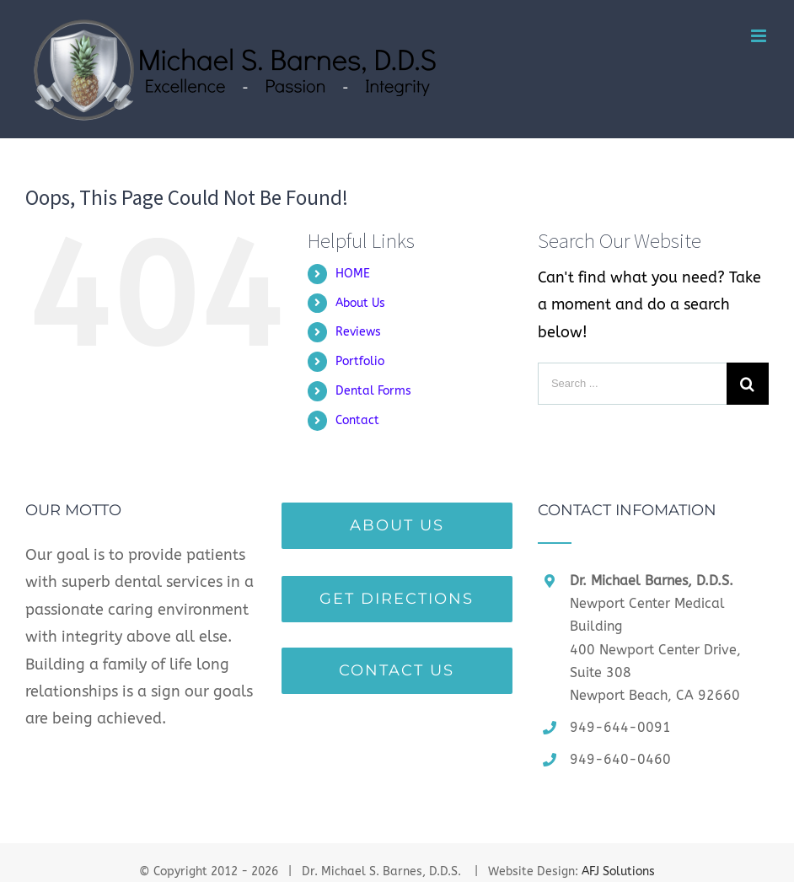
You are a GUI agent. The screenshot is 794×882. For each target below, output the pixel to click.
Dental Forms (373, 391)
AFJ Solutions (618, 871)
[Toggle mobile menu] (760, 36)
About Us (360, 303)
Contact (357, 420)
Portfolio (359, 361)
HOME (352, 273)
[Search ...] (632, 384)
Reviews (358, 332)
